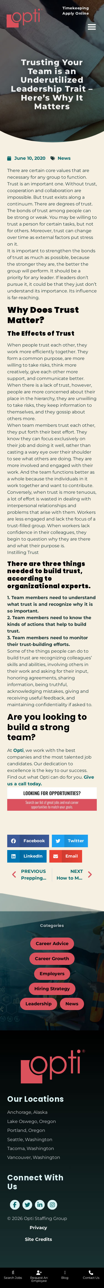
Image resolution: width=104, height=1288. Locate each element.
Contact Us (91, 1278)
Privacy (38, 1227)
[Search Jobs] (13, 1272)
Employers (52, 973)
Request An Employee (39, 1279)
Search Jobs (13, 1278)
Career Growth (52, 958)
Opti (18, 750)
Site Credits (38, 1239)
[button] (91, 24)
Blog (65, 1278)
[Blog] (65, 1272)
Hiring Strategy (52, 988)
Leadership (39, 1003)
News (64, 158)
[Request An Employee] (39, 1272)
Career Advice (52, 943)
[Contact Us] (91, 1272)
